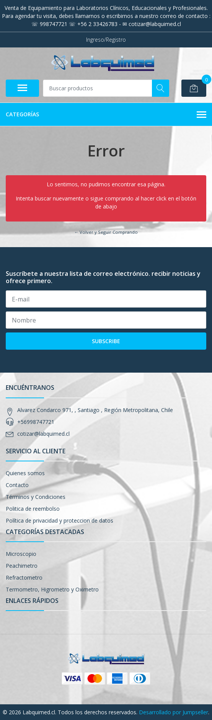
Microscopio (21, 553)
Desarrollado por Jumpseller (173, 712)
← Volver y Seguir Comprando (106, 232)
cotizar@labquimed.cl (43, 433)
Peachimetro (22, 565)
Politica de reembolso (33, 508)
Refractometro (24, 577)
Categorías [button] (106, 115)
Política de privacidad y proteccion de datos (59, 520)
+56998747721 (35, 421)
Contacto (17, 485)
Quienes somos (25, 473)
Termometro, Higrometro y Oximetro (52, 589)
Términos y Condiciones (35, 496)
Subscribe (106, 341)
